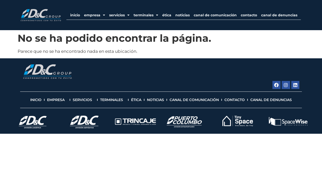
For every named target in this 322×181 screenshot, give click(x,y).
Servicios (119, 15)
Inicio (75, 15)
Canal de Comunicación (215, 15)
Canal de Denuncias (279, 15)
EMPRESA (94, 15)
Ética (166, 15)
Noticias (182, 15)
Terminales (146, 15)
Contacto (249, 15)
